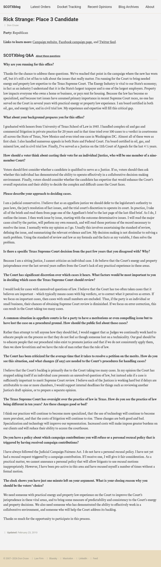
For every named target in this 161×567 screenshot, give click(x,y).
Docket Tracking (69, 7)
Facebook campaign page (75, 42)
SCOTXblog (12, 7)
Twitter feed (107, 42)
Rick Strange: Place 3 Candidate (40, 19)
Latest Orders (41, 7)
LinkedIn (82, 558)
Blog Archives (129, 7)
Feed (94, 558)
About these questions (48, 56)
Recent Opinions (100, 7)
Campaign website (45, 42)
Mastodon (66, 558)
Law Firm (37, 558)
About (149, 7)
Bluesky (51, 558)
